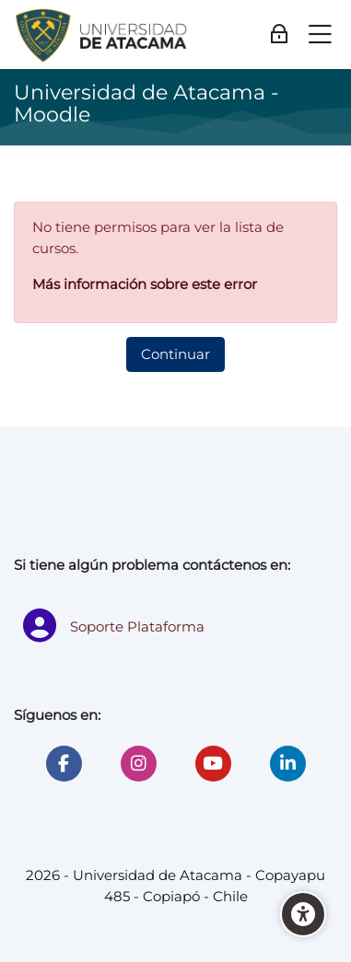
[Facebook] (64, 764)
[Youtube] (213, 764)
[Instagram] (139, 764)
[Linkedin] (288, 764)
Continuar (175, 354)
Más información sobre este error (144, 284)
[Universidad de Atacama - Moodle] (102, 35)
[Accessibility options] (303, 914)
